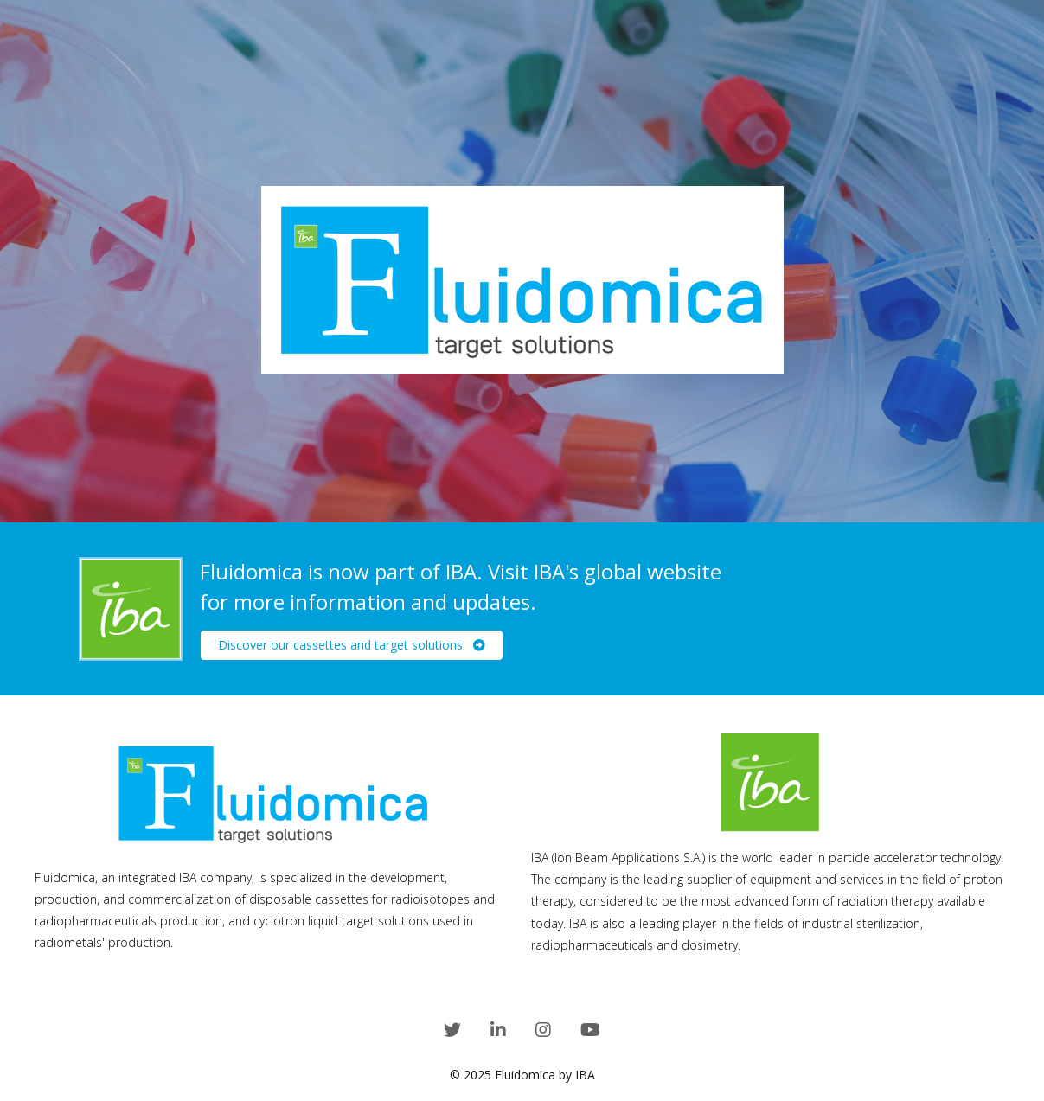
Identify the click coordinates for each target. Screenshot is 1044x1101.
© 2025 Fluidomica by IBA (522, 1074)
